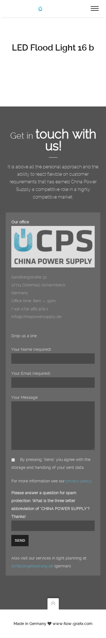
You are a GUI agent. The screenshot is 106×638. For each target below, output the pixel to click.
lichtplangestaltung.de (32, 566)
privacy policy (79, 481)
